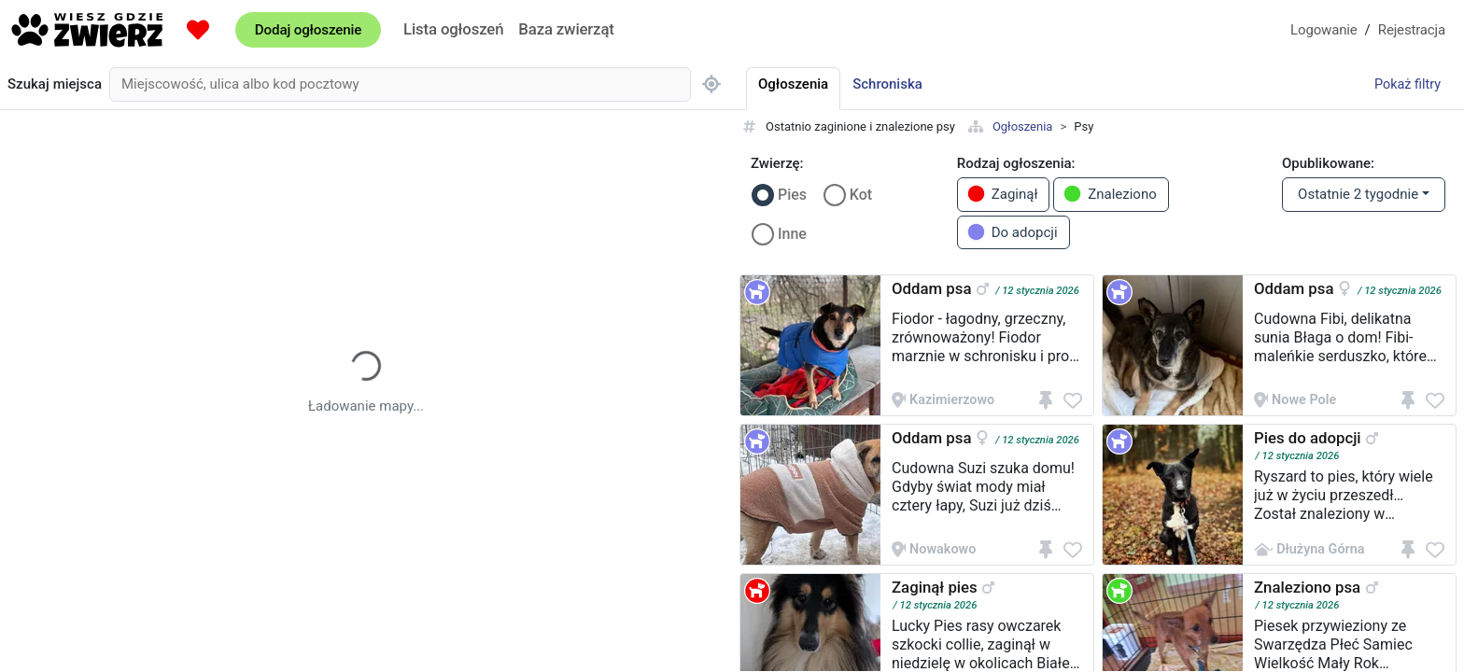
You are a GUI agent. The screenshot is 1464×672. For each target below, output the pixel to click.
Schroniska (887, 84)
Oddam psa (931, 288)
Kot (861, 194)
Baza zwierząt (565, 29)
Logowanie (1324, 29)
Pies (792, 194)
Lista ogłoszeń (453, 29)
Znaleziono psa (1307, 587)
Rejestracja (1411, 29)
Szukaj (54, 84)
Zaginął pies (935, 587)
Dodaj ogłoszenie (308, 29)
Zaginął (1002, 193)
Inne (792, 234)
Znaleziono (1110, 193)
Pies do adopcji (1307, 437)
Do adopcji (1012, 232)
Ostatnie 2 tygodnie (1358, 194)
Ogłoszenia (1022, 126)
